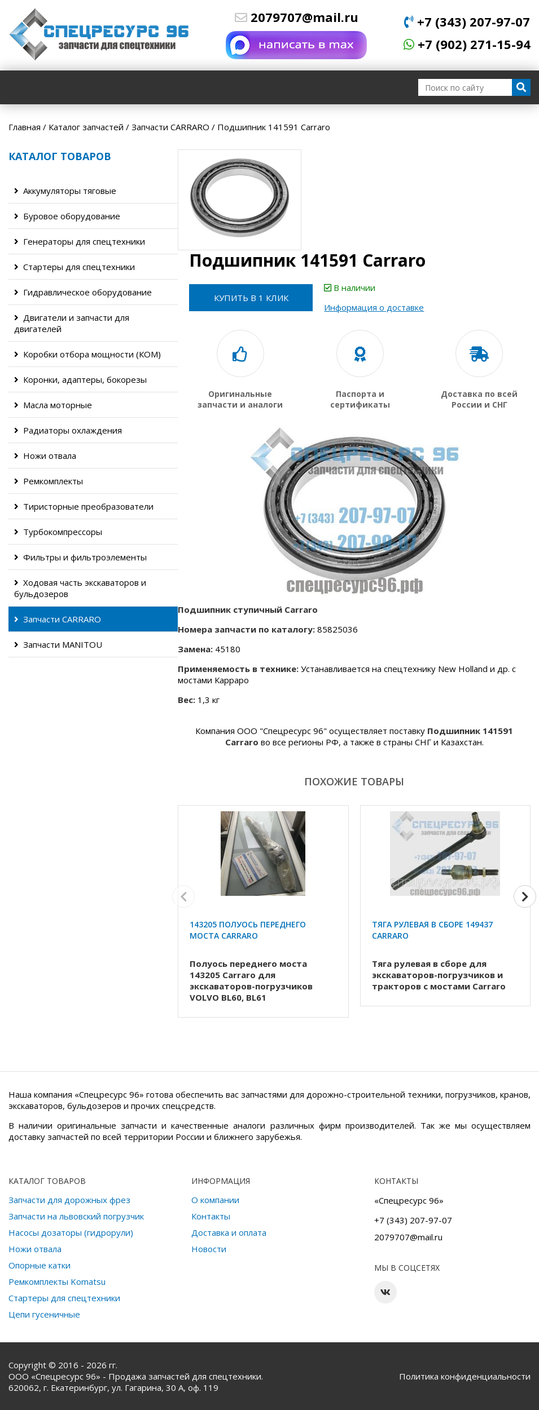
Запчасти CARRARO (57, 619)
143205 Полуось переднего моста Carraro (248, 930)
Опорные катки (39, 1265)
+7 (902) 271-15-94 (467, 44)
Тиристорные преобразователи (84, 506)
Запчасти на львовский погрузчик (76, 1216)
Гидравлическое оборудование (83, 292)
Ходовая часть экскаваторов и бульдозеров (80, 588)
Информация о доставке (374, 307)
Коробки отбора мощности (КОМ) (87, 354)
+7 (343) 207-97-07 (467, 21)
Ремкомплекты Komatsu (57, 1281)
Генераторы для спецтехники (79, 241)
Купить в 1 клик (251, 297)
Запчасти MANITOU (58, 644)
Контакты (210, 1216)
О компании (215, 1199)
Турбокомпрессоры (58, 531)
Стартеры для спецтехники (74, 266)
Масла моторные (53, 404)
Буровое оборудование (67, 216)
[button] (525, 896)
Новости (208, 1248)
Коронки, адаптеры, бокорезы (80, 379)
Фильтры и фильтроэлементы (80, 557)
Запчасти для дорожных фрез (69, 1199)
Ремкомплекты (48, 481)
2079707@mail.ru (296, 16)
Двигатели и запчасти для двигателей (71, 323)
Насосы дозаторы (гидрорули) (70, 1232)
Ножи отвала (45, 455)
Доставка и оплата (228, 1232)
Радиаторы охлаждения (68, 430)
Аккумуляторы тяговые (65, 190)
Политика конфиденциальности (465, 1376)
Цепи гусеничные (44, 1314)
